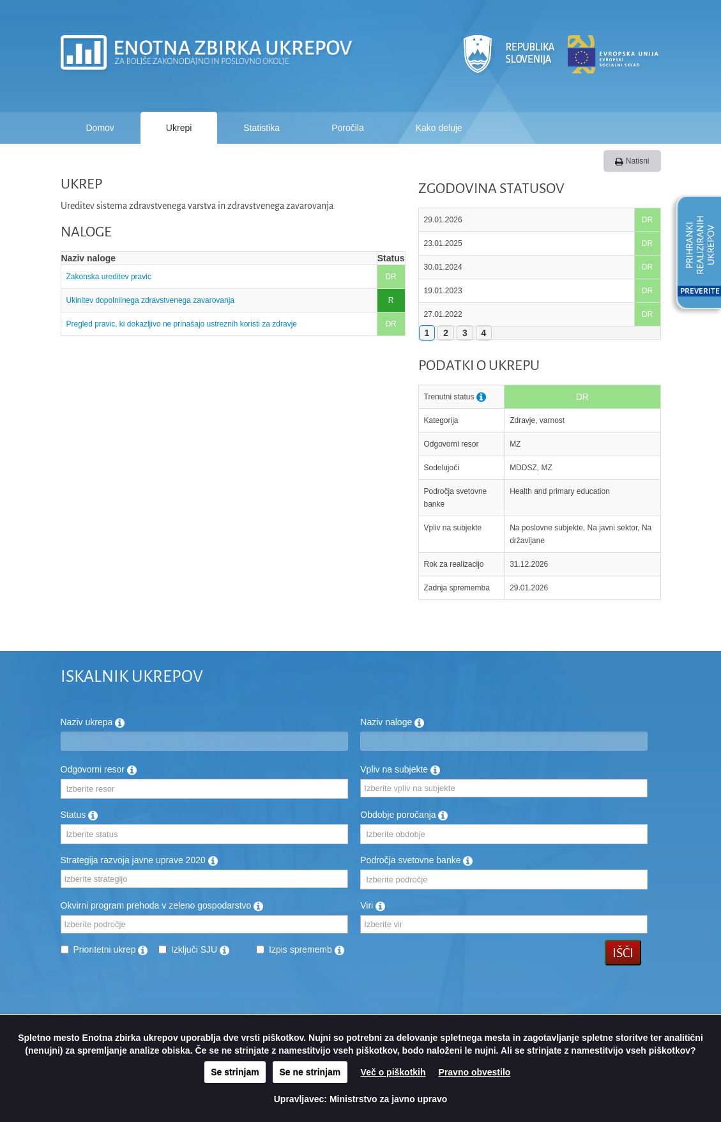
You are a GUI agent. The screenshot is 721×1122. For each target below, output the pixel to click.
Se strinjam (235, 1072)
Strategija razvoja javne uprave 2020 (139, 860)
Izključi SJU (200, 949)
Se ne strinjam (310, 1072)
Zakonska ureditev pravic (110, 276)
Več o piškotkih (393, 1072)
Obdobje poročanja (404, 815)
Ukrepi (179, 128)
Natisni (632, 161)
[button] (694, 254)
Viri (372, 905)
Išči (623, 953)
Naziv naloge (392, 722)
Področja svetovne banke (416, 860)
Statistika (261, 128)
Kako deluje (439, 128)
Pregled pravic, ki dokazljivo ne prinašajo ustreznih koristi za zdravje (182, 323)
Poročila (347, 128)
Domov (100, 128)
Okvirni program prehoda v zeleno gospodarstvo (162, 905)
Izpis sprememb (306, 949)
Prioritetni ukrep (110, 949)
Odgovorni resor (99, 769)
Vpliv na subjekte (400, 769)
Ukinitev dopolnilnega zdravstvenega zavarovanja (150, 300)
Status (79, 815)
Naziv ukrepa (93, 722)
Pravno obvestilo (475, 1072)
